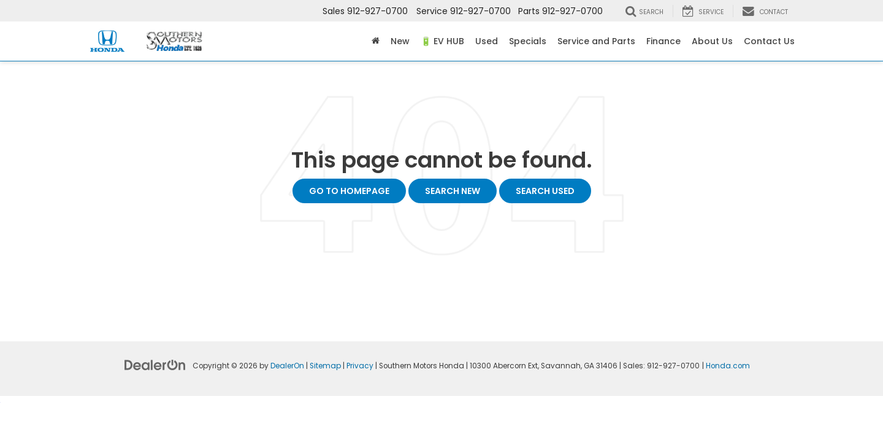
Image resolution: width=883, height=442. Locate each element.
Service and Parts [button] (596, 41)
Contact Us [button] (769, 41)
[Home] (375, 41)
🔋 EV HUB (442, 41)
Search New (452, 191)
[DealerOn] (155, 365)
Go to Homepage (349, 191)
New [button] (400, 41)
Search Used (545, 191)
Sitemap (325, 366)
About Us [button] (712, 41)
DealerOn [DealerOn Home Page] (287, 366)
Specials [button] (527, 41)
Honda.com (728, 366)
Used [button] (486, 41)
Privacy (359, 366)
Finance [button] (663, 41)
